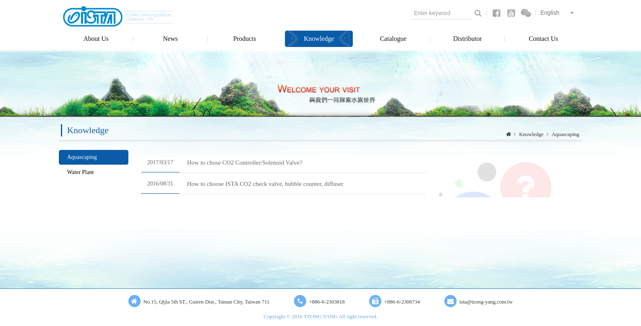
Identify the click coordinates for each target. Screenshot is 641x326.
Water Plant (80, 172)
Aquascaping (565, 134)
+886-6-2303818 (327, 302)
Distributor (467, 38)
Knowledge (319, 38)
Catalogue (393, 38)
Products (244, 38)
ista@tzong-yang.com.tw (486, 302)
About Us (96, 38)
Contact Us (543, 38)
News (170, 38)
